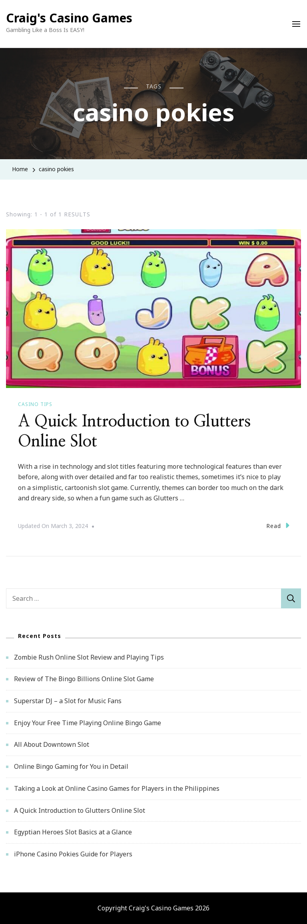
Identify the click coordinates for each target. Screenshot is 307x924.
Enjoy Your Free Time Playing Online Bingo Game (87, 722)
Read (277, 525)
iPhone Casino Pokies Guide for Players (73, 854)
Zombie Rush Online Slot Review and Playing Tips (89, 657)
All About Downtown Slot (51, 744)
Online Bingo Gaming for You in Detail (71, 766)
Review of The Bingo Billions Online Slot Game (84, 678)
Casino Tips (35, 404)
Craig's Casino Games (69, 18)
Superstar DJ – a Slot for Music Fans (68, 700)
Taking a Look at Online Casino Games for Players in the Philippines (116, 788)
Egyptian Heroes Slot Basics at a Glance (73, 832)
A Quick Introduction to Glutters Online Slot (79, 810)
